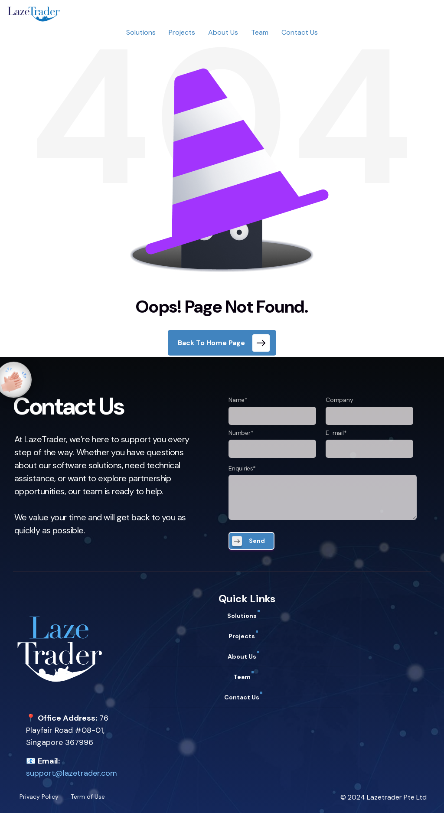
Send (257, 541)
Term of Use (88, 796)
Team (259, 32)
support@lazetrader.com (71, 773)
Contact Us (299, 32)
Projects (182, 32)
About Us (223, 32)
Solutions (141, 32)
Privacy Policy (39, 796)
